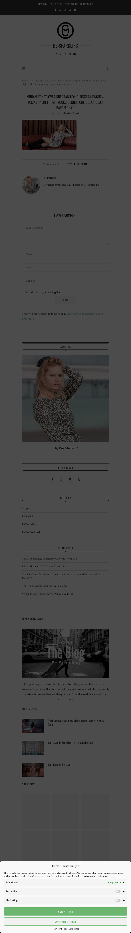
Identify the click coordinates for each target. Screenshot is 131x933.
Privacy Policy (60, 928)
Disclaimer (74, 928)
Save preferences (65, 922)
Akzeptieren (65, 912)
